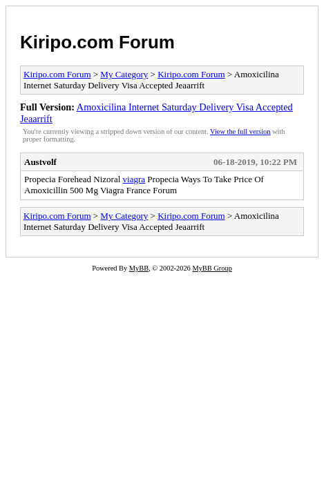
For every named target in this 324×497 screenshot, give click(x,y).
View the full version (240, 131)
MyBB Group (211, 268)
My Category (124, 74)
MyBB (139, 268)
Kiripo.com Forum (97, 42)
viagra (134, 179)
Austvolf (40, 162)
